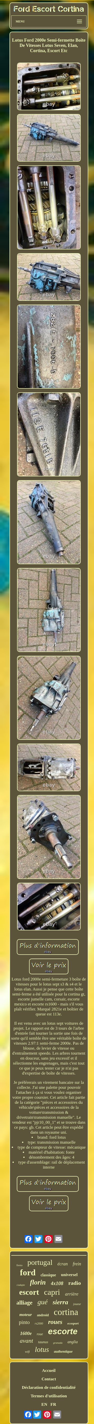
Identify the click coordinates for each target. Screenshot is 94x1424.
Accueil (49, 1370)
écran (62, 1263)
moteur (25, 1314)
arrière (71, 1294)
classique (48, 1275)
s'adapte (21, 1285)
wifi (27, 1351)
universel (69, 1274)
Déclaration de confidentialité (48, 1387)
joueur (77, 1304)
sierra (60, 1302)
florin (38, 1282)
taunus (43, 1342)
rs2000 (39, 1323)
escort (29, 1292)
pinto (24, 1322)
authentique (63, 1351)
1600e (26, 1333)
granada (57, 1342)
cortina (66, 1312)
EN (44, 1404)
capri (52, 1292)
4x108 (57, 1283)
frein (77, 1263)
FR (53, 1404)
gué (42, 1302)
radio (74, 1283)
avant (26, 1340)
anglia (72, 1342)
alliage (25, 1303)
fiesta (19, 1265)
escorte (62, 1331)
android (43, 1315)
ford (28, 1272)
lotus (42, 1349)
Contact (49, 1379)
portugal (39, 1262)
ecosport (73, 1323)
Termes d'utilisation (49, 1396)
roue (40, 1334)
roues (55, 1321)
